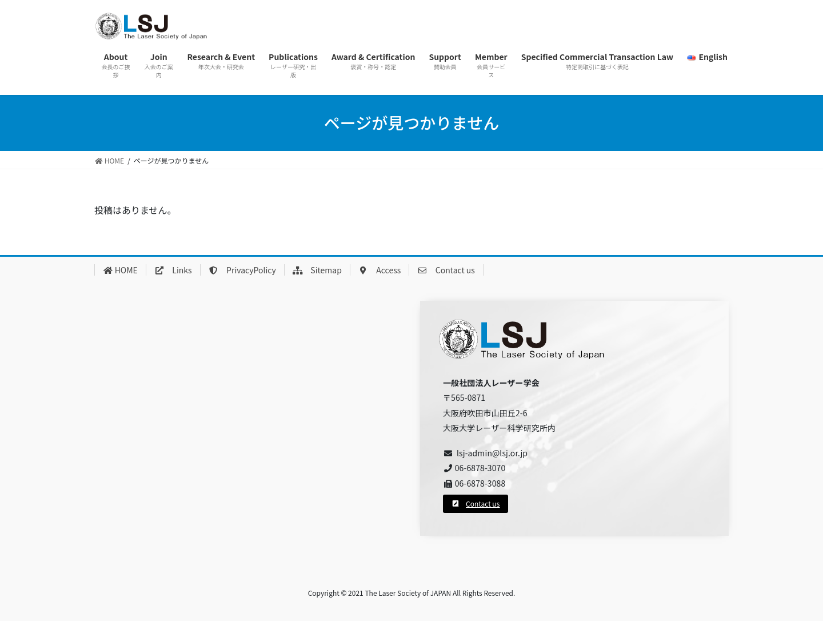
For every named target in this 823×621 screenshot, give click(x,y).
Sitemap (317, 270)
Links (173, 270)
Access (379, 270)
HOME (120, 270)
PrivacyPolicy (242, 270)
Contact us (446, 270)
